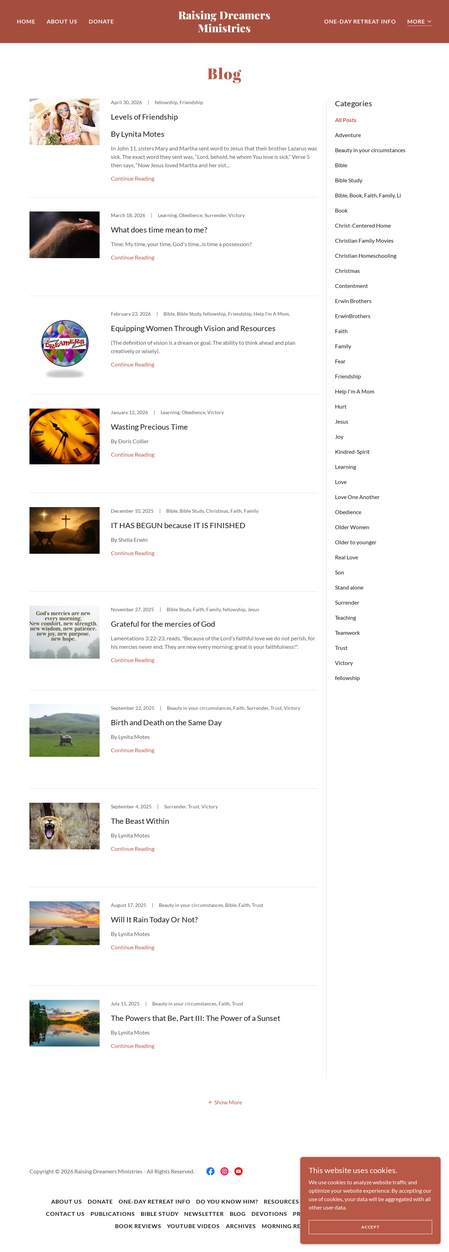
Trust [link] (341, 647)
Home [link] (26, 21)
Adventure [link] (348, 135)
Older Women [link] (352, 527)
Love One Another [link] (357, 496)
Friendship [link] (348, 376)
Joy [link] (339, 436)
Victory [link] (344, 662)
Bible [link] (341, 165)
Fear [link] (340, 361)
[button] (419, 21)
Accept (370, 1227)
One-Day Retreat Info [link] (360, 21)
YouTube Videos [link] (193, 1226)
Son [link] (339, 572)
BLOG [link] (238, 1213)
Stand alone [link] (349, 587)
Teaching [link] (345, 617)
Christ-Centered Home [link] (363, 225)
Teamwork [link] (347, 632)
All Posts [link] (345, 119)
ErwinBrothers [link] (352, 315)
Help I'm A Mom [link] (354, 391)
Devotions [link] (269, 1213)
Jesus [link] (341, 421)
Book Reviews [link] (138, 1226)
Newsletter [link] (204, 1213)
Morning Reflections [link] (298, 1226)
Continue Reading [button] (132, 178)
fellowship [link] (347, 677)
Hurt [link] (341, 406)
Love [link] (341, 481)
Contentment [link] (351, 285)
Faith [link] (341, 331)
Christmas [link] (347, 270)
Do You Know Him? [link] (227, 1201)
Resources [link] (281, 1201)
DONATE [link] (101, 21)
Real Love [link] (346, 557)
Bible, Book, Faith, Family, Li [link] (368, 195)
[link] (224, 30)
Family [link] (343, 346)
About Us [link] (62, 21)
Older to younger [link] (355, 542)
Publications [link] (113, 1213)
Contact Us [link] (65, 1213)
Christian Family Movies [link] (364, 240)
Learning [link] (345, 466)
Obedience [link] (348, 512)
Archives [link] (241, 1226)
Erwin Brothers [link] (353, 300)
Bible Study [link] (348, 180)
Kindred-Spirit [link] (352, 451)
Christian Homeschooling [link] (365, 255)
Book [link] (341, 210)
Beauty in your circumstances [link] (370, 150)
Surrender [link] (347, 602)
